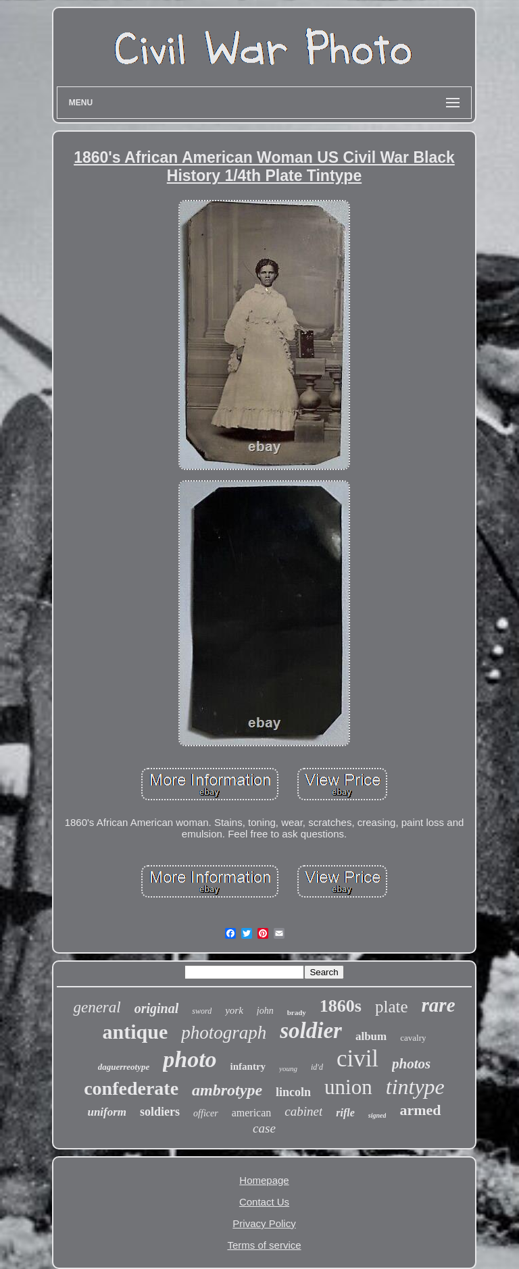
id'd (317, 1067)
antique (135, 1031)
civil (357, 1058)
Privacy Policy (263, 1223)
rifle (345, 1112)
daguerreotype (124, 1067)
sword (202, 1011)
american (252, 1112)
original (156, 1008)
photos (411, 1064)
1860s (341, 1006)
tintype (415, 1086)
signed (377, 1115)
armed (420, 1110)
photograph (223, 1032)
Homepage (264, 1180)
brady (296, 1012)
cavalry (413, 1038)
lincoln (293, 1092)
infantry (248, 1066)
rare (438, 1005)
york (234, 1010)
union (348, 1087)
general (96, 1007)
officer (205, 1113)
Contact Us (264, 1202)
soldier (311, 1030)
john (265, 1011)
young (288, 1068)
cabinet (303, 1111)
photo (189, 1059)
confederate (131, 1088)
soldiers (160, 1111)
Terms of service (264, 1245)
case (264, 1128)
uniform (106, 1112)
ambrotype (227, 1090)
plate (391, 1007)
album (371, 1036)
